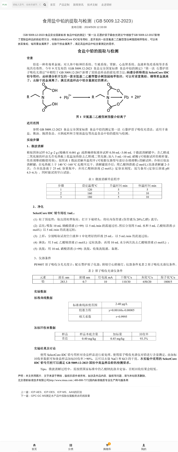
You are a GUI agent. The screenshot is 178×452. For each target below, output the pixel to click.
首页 (52, 4)
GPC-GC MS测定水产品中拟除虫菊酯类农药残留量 (60, 395)
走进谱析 (106, 4)
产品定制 (64, 4)
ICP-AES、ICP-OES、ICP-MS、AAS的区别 (56, 392)
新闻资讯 (78, 4)
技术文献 (92, 4)
